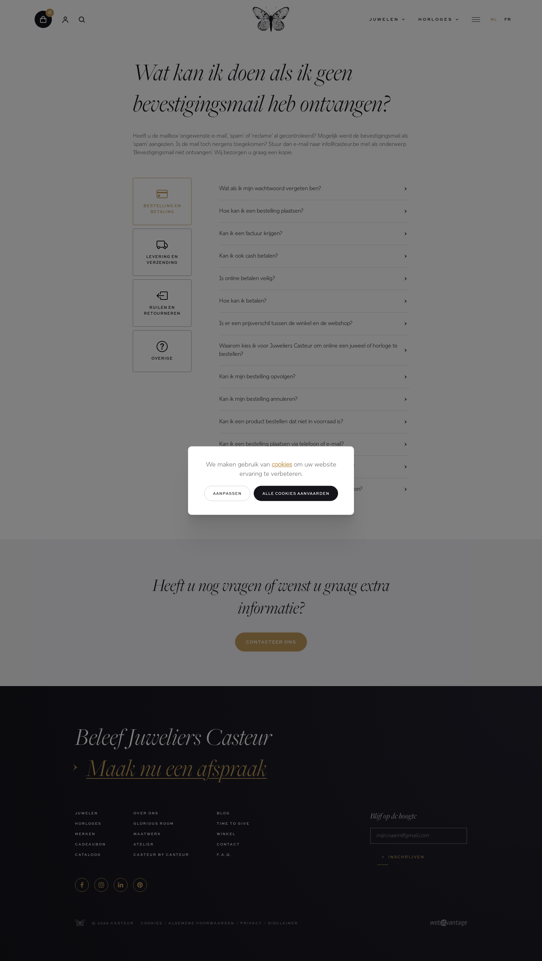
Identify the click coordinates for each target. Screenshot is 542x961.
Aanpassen (227, 493)
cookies (282, 464)
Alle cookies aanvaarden (295, 493)
